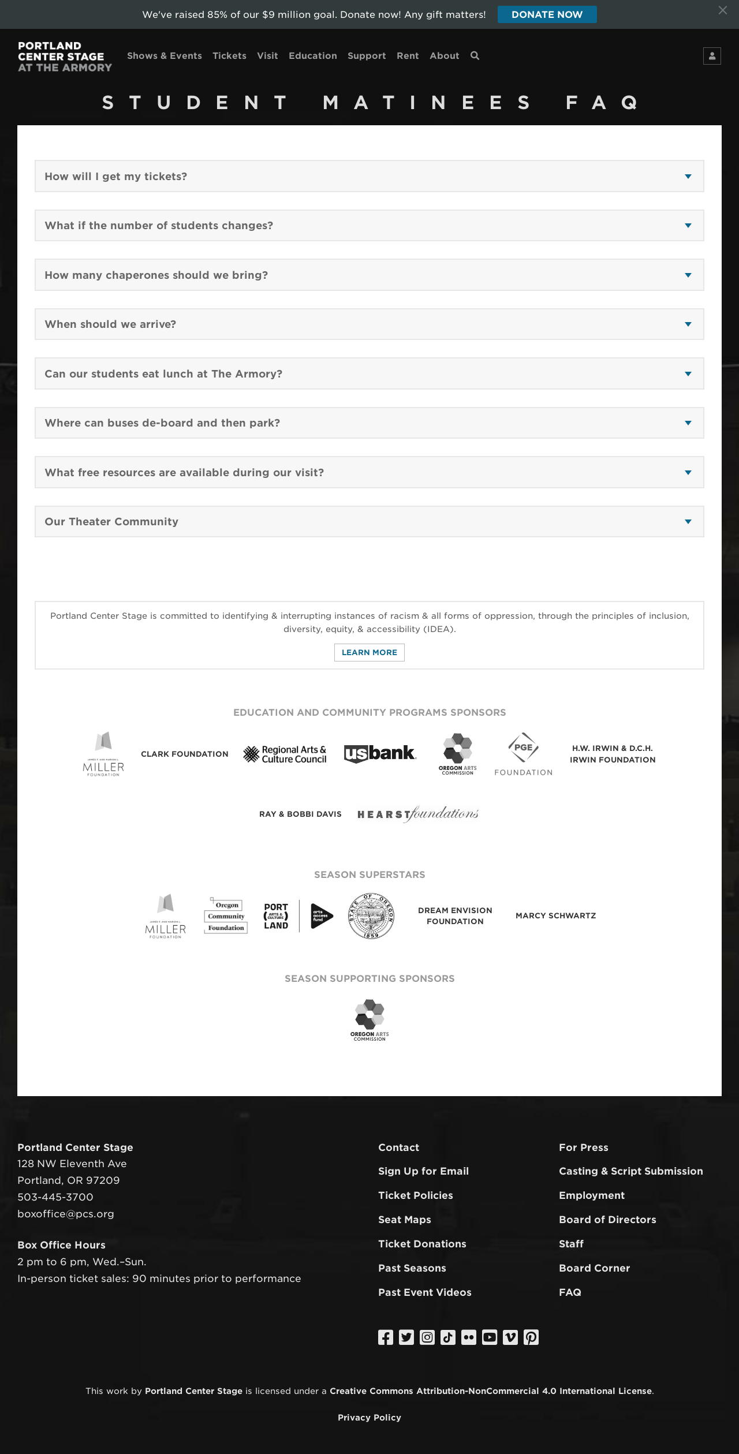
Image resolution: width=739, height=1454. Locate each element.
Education (313, 55)
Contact (398, 1147)
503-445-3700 (55, 1197)
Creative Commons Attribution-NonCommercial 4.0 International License (491, 1391)
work (117, 1391)
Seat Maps (404, 1219)
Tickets (229, 55)
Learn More (369, 652)
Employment (592, 1195)
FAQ (570, 1292)
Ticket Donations (422, 1244)
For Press (584, 1147)
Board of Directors (607, 1219)
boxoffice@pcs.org (65, 1214)
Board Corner (594, 1268)
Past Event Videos (425, 1292)
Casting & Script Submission (631, 1171)
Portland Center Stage (193, 1391)
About (445, 55)
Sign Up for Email (423, 1171)
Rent (408, 55)
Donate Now (547, 14)
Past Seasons (412, 1268)
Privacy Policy (369, 1417)
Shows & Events (164, 55)
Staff (571, 1244)
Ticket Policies (415, 1195)
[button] (368, 176)
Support (367, 55)
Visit (267, 55)
